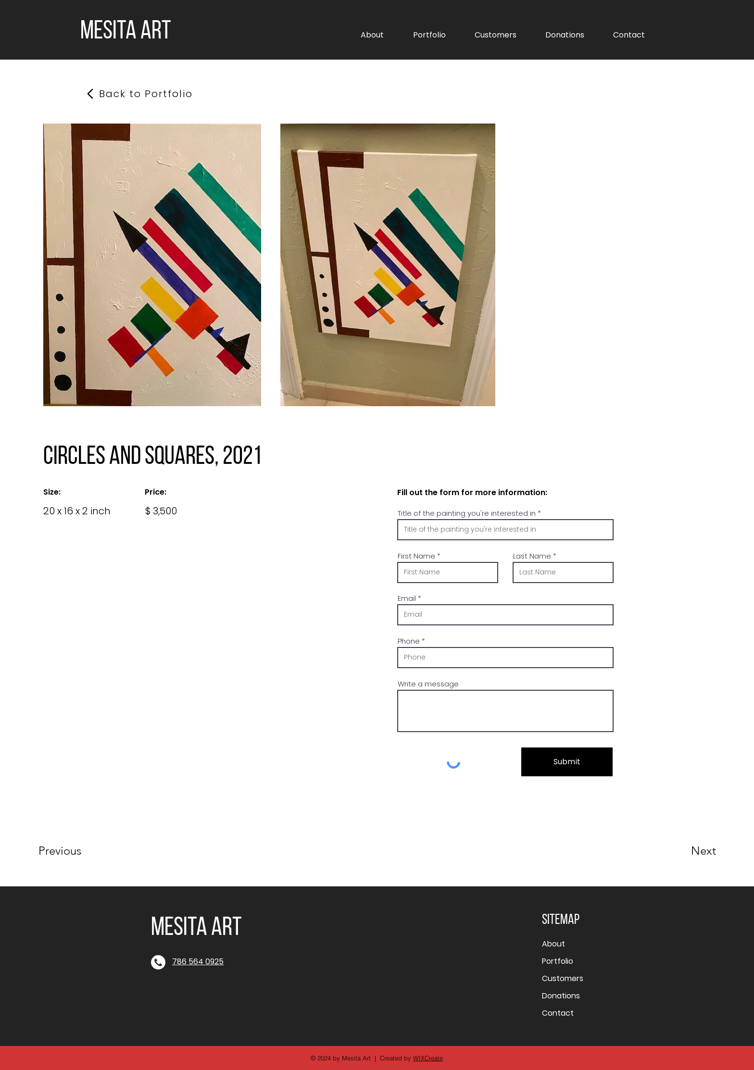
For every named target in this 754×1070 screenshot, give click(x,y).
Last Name (532, 556)
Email (407, 598)
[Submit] (567, 761)
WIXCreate (428, 1058)
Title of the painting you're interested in (467, 513)
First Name (416, 556)
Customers (562, 978)
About (553, 943)
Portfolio (557, 961)
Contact (558, 1013)
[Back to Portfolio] (146, 93)
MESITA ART (125, 32)
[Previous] (72, 850)
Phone (409, 641)
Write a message (428, 683)
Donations (561, 995)
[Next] (684, 850)
